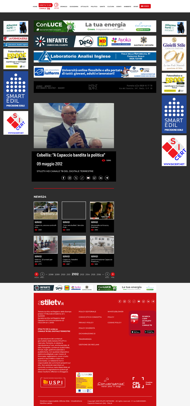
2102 (75, 274)
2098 (51, 274)
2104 (88, 274)
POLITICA (94, 6)
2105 (93, 274)
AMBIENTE (127, 6)
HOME (35, 6)
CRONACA (63, 6)
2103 (82, 274)
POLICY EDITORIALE (87, 312)
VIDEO (145, 6)
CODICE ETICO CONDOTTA (90, 317)
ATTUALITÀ (84, 6)
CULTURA (110, 6)
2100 (63, 274)
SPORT (136, 6)
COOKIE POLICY (114, 323)
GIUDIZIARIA (74, 6)
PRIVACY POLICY (86, 323)
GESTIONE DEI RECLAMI (89, 345)
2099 (57, 274)
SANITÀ (102, 6)
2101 (68, 274)
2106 (99, 274)
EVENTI (118, 6)
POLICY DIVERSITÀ (87, 328)
